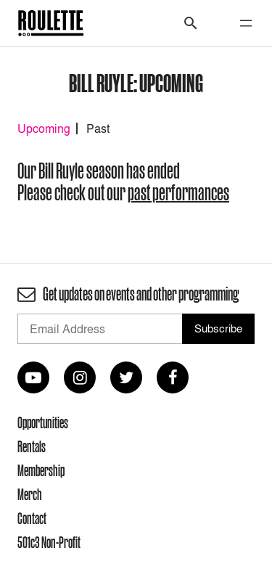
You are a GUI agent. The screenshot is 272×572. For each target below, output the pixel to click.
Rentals (31, 446)
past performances (178, 193)
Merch (29, 494)
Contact (31, 518)
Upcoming (43, 128)
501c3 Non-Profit (49, 542)
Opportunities (42, 422)
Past (98, 128)
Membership (41, 470)
